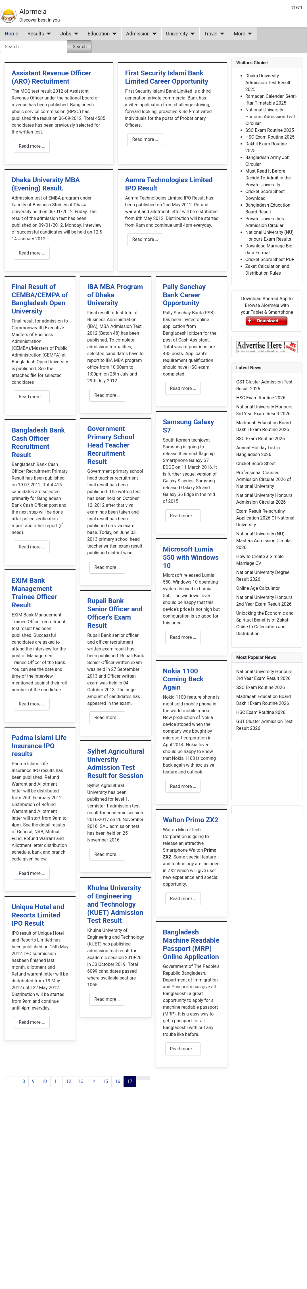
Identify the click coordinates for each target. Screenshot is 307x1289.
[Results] (47, 33)
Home (11, 34)
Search (80, 46)
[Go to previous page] (15, 1078)
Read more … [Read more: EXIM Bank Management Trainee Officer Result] (32, 704)
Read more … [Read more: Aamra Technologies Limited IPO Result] (145, 239)
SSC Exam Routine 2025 (269, 130)
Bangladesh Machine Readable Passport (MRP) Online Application (191, 944)
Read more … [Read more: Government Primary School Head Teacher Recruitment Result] (107, 567)
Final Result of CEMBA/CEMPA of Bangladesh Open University (40, 299)
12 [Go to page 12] (68, 1081)
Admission (138, 34)
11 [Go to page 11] (56, 1081)
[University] (191, 33)
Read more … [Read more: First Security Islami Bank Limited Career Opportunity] (145, 139)
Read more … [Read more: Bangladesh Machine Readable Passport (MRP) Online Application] (183, 1048)
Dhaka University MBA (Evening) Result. (46, 184)
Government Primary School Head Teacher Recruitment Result (110, 445)
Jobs (65, 34)
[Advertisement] (110, 1166)
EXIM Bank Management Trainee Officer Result (34, 592)
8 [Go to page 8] (23, 1081)
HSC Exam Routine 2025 (270, 137)
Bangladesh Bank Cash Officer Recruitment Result (38, 442)
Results (36, 34)
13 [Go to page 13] (80, 1081)
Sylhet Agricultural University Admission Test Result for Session (115, 763)
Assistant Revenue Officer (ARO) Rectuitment (51, 77)
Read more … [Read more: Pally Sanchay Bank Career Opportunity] (183, 388)
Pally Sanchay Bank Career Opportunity (184, 295)
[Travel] (221, 33)
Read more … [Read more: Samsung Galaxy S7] (183, 515)
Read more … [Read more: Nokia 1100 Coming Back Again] (183, 786)
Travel (211, 34)
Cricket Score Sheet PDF (269, 259)
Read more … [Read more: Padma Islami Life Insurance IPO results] (32, 873)
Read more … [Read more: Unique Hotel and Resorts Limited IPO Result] (32, 1022)
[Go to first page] (8, 1078)
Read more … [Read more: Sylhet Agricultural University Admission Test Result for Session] (107, 854)
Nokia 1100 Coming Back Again (183, 679)
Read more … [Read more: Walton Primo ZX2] (183, 898)
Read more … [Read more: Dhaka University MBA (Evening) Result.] (32, 253)
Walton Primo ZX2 (190, 820)
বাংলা (296, 7)
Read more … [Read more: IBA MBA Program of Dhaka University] (107, 395)
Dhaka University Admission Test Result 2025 (268, 82)
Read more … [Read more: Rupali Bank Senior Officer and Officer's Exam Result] (107, 717)
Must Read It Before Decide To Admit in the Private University (268, 177)
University (177, 34)
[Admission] (153, 33)
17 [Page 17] (129, 1081)
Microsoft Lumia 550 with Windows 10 (191, 557)
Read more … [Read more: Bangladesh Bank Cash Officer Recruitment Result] (32, 547)
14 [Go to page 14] (93, 1081)
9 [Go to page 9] (33, 1081)
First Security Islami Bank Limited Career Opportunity (166, 77)
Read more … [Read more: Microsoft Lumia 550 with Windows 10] (183, 637)
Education (99, 34)
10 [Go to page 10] (44, 1081)
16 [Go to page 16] (117, 1081)
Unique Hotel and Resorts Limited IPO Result (38, 915)
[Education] (113, 33)
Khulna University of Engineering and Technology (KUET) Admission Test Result (115, 904)
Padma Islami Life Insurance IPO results (39, 746)
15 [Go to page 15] (105, 1081)
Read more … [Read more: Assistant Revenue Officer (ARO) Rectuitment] (32, 146)
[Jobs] (74, 33)
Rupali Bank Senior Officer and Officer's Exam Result (115, 613)
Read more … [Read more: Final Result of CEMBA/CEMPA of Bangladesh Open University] (32, 396)
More (239, 34)
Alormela (33, 12)
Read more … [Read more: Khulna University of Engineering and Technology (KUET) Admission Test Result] (107, 999)
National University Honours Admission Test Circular (270, 116)
